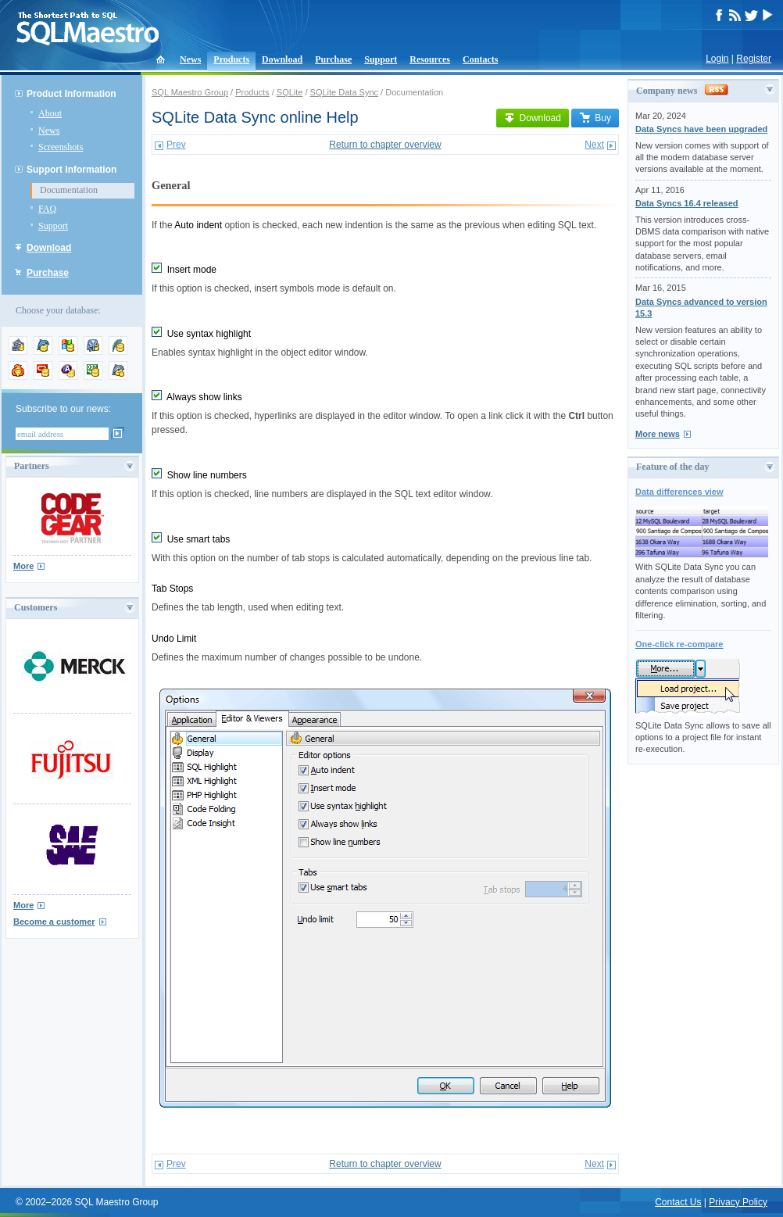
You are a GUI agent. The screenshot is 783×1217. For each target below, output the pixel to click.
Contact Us (678, 1202)
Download (282, 59)
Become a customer (54, 921)
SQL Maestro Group (190, 92)
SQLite (290, 92)
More (23, 566)
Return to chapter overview (385, 144)
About (50, 113)
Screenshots (60, 146)
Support (380, 59)
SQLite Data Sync (344, 92)
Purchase (333, 59)
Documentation (69, 189)
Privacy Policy (738, 1202)
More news (657, 433)
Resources (429, 59)
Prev (176, 144)
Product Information (71, 93)
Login (717, 58)
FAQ (47, 208)
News (190, 59)
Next (594, 144)
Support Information (71, 169)
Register (753, 58)
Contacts (480, 59)
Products (231, 59)
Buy (595, 118)
